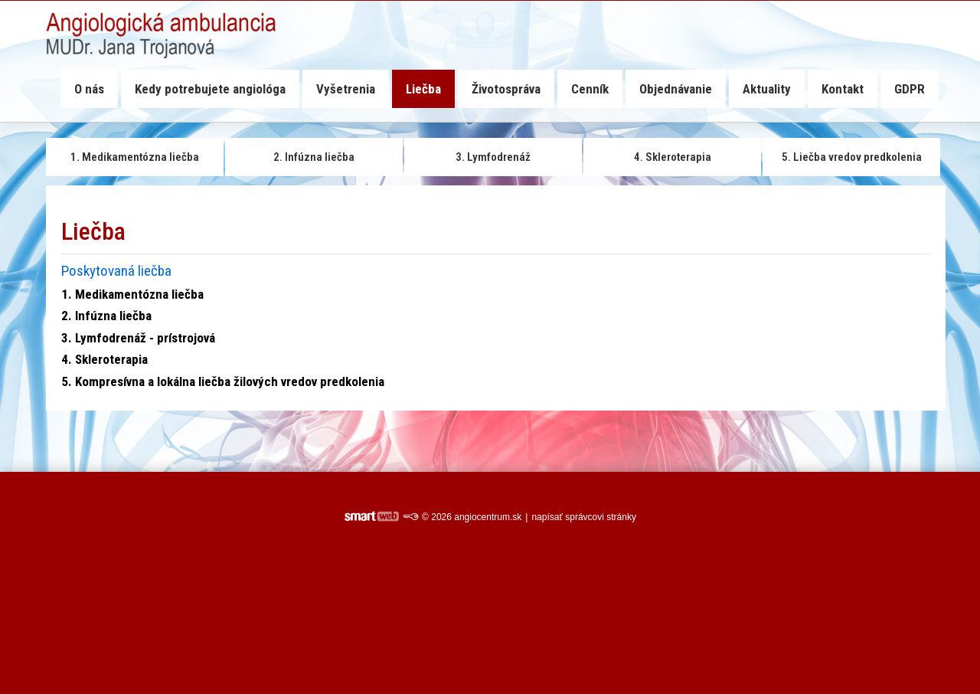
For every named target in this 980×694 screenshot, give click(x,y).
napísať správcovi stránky (583, 517)
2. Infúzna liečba (106, 315)
